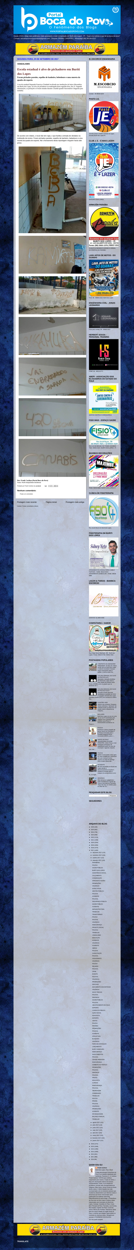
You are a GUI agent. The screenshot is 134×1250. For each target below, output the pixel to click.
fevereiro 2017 (97, 1138)
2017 (92, 850)
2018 (92, 847)
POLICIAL (95, 894)
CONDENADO (96, 1093)
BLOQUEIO (95, 1039)
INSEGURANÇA (97, 925)
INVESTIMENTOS (97, 1054)
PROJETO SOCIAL (98, 927)
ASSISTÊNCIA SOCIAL (99, 873)
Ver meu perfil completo (96, 1219)
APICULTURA (96, 1036)
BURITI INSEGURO (98, 1049)
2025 (92, 829)
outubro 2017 (97, 857)
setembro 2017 (97, 860)
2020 (92, 842)
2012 (92, 1154)
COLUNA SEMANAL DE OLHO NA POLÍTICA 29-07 (107, 689)
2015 (92, 1146)
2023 (92, 835)
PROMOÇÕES (96, 883)
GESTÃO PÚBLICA (98, 891)
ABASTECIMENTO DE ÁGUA (101, 1005)
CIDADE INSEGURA (98, 1059)
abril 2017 (96, 1133)
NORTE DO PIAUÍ (103, 739)
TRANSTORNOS (97, 914)
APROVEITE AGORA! (98, 881)
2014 (92, 1149)
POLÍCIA (100, 728)
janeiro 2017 (96, 1140)
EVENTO (95, 974)
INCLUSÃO (101, 714)
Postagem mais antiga (75, 502)
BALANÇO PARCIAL (98, 1116)
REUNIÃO (95, 966)
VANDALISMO (96, 935)
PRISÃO (94, 1077)
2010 (92, 1159)
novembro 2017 (97, 855)
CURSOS (95, 1083)
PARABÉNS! (96, 862)
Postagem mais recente (27, 502)
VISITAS (94, 1020)
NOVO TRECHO (97, 992)
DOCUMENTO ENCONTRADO (101, 987)
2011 (92, 1157)
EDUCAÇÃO (96, 938)
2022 (92, 837)
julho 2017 (96, 1125)
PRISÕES (95, 1026)
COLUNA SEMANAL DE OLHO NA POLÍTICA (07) (107, 676)
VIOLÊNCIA (95, 886)
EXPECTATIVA (96, 888)
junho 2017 (96, 1127)
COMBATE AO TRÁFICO (99, 1065)
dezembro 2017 (97, 852)
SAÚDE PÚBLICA (97, 868)
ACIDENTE (95, 896)
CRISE (94, 971)
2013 (92, 1151)
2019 (92, 845)
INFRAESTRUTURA (98, 909)
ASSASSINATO (97, 958)
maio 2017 (96, 1130)
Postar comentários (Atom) (30, 506)
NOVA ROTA (96, 1015)
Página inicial (51, 502)
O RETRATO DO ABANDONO (107, 664)
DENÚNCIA (101, 778)
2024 (92, 832)
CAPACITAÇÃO (97, 953)
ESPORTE (95, 1007)
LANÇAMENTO (96, 1046)
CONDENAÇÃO (97, 878)
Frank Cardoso (102, 1168)
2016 (92, 1144)
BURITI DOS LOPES (98, 870)
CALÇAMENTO (96, 875)
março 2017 (96, 1135)
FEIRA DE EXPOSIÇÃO (99, 1044)
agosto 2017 (96, 1122)
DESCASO (95, 984)
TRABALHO (95, 912)
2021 (92, 840)
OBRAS (94, 948)
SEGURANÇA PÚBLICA (99, 901)
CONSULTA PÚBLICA (98, 1010)
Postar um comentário (26, 494)
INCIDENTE (101, 765)
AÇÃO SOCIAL (96, 1013)
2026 (92, 827)
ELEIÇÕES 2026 (103, 702)
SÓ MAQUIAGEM (97, 1114)
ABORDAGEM (96, 1090)
